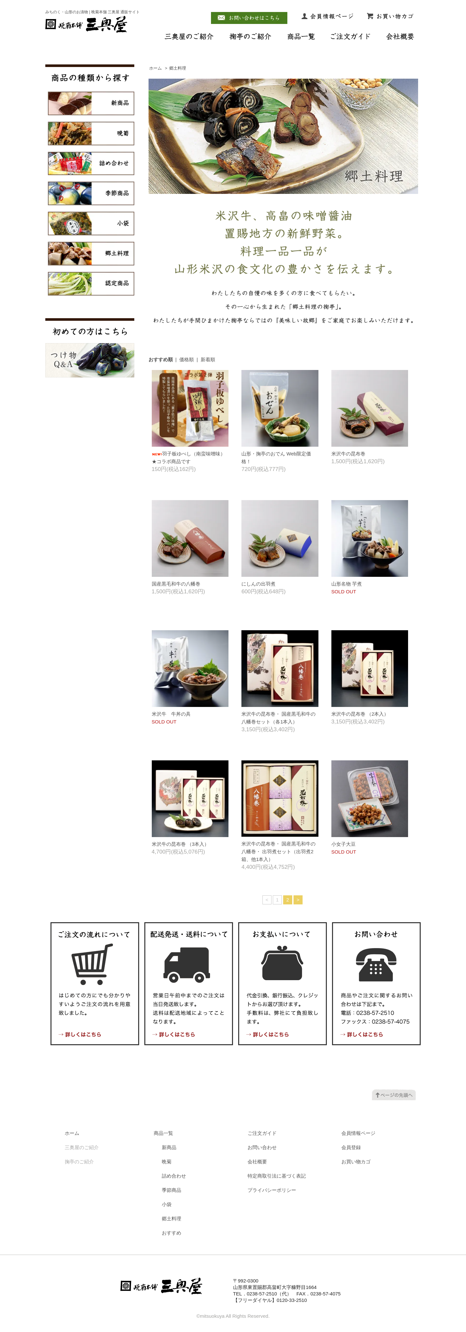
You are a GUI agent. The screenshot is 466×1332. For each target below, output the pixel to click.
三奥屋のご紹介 (82, 1147)
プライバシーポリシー (272, 1190)
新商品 (169, 1147)
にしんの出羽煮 (258, 584)
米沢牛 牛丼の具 (171, 714)
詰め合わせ (174, 1176)
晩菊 (167, 1161)
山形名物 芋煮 (346, 584)
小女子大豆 (343, 844)
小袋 (167, 1204)
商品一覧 (163, 1133)
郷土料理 (177, 68)
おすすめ (171, 1233)
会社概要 (257, 1161)
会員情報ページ (358, 1133)
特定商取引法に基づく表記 (277, 1176)
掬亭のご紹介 (79, 1161)
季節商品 (171, 1190)
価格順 (186, 359)
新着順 (208, 359)
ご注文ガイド (262, 1133)
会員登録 (351, 1147)
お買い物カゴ (356, 1161)
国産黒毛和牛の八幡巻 (176, 584)
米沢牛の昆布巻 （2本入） (360, 714)
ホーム (155, 68)
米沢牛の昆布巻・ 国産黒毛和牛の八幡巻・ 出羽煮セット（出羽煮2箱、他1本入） (278, 851)
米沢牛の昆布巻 (348, 453)
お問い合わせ (262, 1147)
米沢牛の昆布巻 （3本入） (180, 844)
